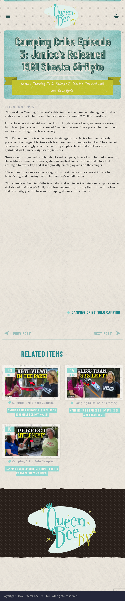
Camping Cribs (84, 312)
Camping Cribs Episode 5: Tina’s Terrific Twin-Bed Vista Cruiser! (32, 471)
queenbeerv (17, 106)
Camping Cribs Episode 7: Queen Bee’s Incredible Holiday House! (32, 412)
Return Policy (108, 561)
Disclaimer (60, 561)
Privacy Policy (17, 561)
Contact (88, 561)
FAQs (75, 561)
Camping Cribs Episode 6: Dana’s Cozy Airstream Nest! (95, 412)
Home (25, 84)
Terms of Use (40, 561)
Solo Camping (108, 312)
